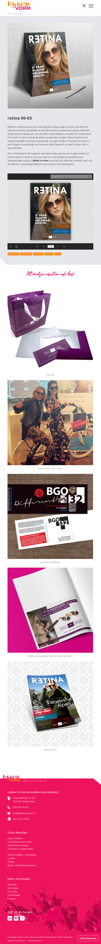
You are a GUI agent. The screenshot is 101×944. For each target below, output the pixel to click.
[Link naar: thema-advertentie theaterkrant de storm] (50, 613)
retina (57, 254)
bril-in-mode (13, 254)
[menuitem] (83, 6)
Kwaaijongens (51, 937)
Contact (12, 898)
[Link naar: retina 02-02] (50, 706)
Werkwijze (13, 888)
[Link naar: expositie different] (50, 519)
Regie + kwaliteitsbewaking (21, 865)
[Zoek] (83, 6)
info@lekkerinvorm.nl (24, 813)
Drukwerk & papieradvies (21, 848)
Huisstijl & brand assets (20, 841)
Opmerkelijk (14, 895)
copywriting (26, 254)
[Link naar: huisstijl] (50, 331)
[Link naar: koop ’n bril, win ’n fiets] (50, 425)
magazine (48, 254)
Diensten (12, 884)
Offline (11, 861)
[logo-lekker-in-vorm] (42, 5)
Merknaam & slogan (18, 845)
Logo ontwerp (15, 838)
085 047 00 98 (20, 807)
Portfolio (12, 891)
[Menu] (89, 5)
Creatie (11, 858)
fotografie (38, 254)
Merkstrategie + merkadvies (22, 854)
